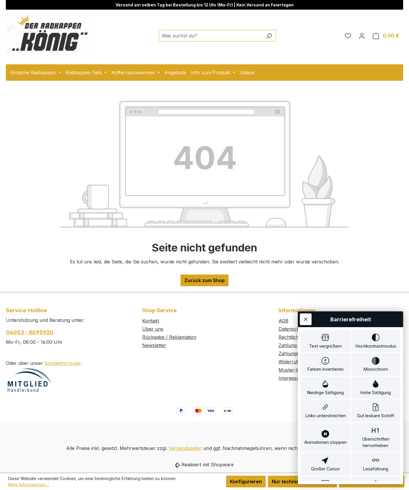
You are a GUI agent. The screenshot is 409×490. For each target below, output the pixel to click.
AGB (283, 321)
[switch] (325, 310)
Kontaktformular (62, 363)
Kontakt (150, 321)
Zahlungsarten (295, 353)
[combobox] (210, 36)
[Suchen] (269, 36)
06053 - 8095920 (30, 332)
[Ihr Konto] (362, 36)
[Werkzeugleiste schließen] (306, 287)
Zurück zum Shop (204, 280)
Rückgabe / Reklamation (169, 337)
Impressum (291, 378)
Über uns (152, 329)
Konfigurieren (246, 481)
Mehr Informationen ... (28, 484)
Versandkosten (185, 448)
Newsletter (154, 345)
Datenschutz (293, 329)
